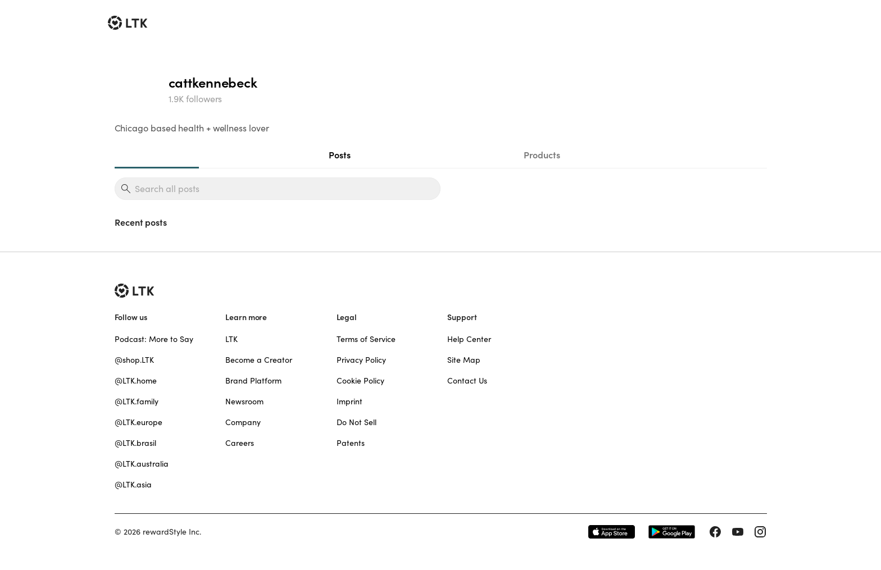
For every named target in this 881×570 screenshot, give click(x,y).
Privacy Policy (361, 360)
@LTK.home (136, 381)
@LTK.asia (133, 485)
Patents (351, 443)
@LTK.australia (142, 464)
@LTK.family (136, 401)
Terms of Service (366, 339)
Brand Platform (253, 381)
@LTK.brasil (135, 443)
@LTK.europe (138, 422)
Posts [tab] (340, 155)
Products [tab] (542, 155)
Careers (239, 443)
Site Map (463, 360)
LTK (231, 339)
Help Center (469, 339)
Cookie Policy (360, 381)
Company (243, 422)
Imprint (349, 401)
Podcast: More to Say (154, 339)
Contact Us (467, 381)
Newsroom (244, 401)
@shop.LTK (134, 360)
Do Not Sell (356, 422)
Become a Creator (258, 360)
